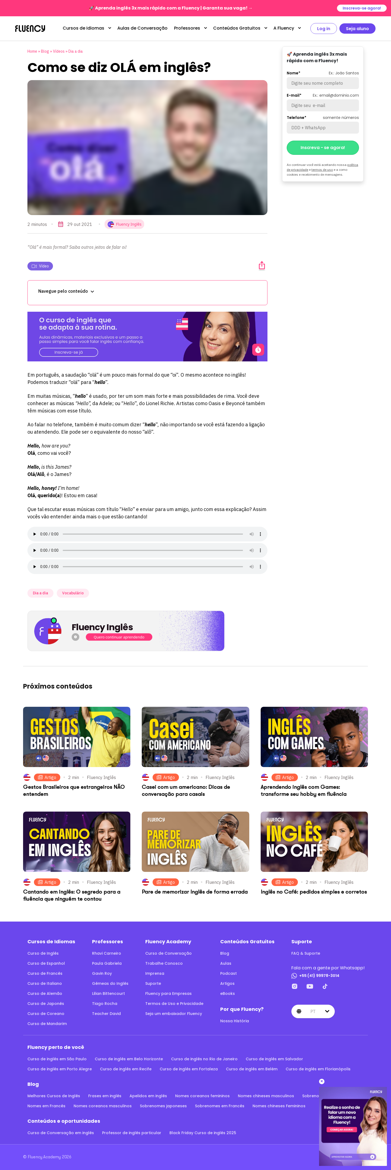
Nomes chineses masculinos (266, 1096)
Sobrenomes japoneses (163, 1106)
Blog (45, 51)
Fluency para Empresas (168, 993)
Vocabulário (73, 593)
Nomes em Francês (46, 1106)
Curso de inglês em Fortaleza (189, 1069)
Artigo (47, 777)
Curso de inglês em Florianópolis (318, 1069)
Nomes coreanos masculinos (103, 1106)
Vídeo (40, 266)
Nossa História (234, 1021)
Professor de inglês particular (131, 1133)
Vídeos (59, 51)
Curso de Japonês (45, 1003)
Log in (323, 29)
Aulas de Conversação (142, 28)
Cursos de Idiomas (83, 28)
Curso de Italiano (44, 983)
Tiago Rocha (104, 1003)
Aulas (225, 963)
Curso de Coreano (45, 1013)
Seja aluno (357, 29)
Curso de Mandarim (47, 1023)
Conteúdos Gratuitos (236, 28)
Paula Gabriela (107, 963)
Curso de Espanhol (46, 963)
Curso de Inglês (43, 953)
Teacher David (106, 1013)
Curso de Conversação (168, 953)
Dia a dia (75, 51)
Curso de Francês (44, 973)
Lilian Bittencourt (108, 993)
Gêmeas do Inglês (110, 983)
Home (32, 51)
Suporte (153, 983)
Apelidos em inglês (148, 1096)
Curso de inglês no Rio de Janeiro (204, 1059)
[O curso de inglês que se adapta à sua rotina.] (147, 336)
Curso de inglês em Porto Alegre (59, 1069)
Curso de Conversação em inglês (60, 1133)
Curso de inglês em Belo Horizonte (129, 1059)
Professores (187, 28)
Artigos (227, 983)
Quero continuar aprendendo (119, 637)
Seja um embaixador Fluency (173, 1013)
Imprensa (154, 973)
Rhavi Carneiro (106, 953)
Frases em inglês (104, 1096)
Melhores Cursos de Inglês (53, 1096)
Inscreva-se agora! (362, 8)
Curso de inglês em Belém (252, 1069)
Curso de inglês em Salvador (274, 1059)
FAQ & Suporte (305, 953)
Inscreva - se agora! (323, 147)
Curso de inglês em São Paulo (57, 1059)
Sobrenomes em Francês (219, 1106)
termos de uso (322, 170)
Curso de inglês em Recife (126, 1069)
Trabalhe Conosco (164, 963)
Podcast (228, 973)
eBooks (227, 993)
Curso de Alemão (44, 993)
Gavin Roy (102, 973)
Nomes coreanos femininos (202, 1096)
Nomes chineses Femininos (279, 1106)
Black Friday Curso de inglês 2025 (202, 1133)
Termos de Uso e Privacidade (174, 1003)
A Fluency (283, 28)
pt (313, 1011)
